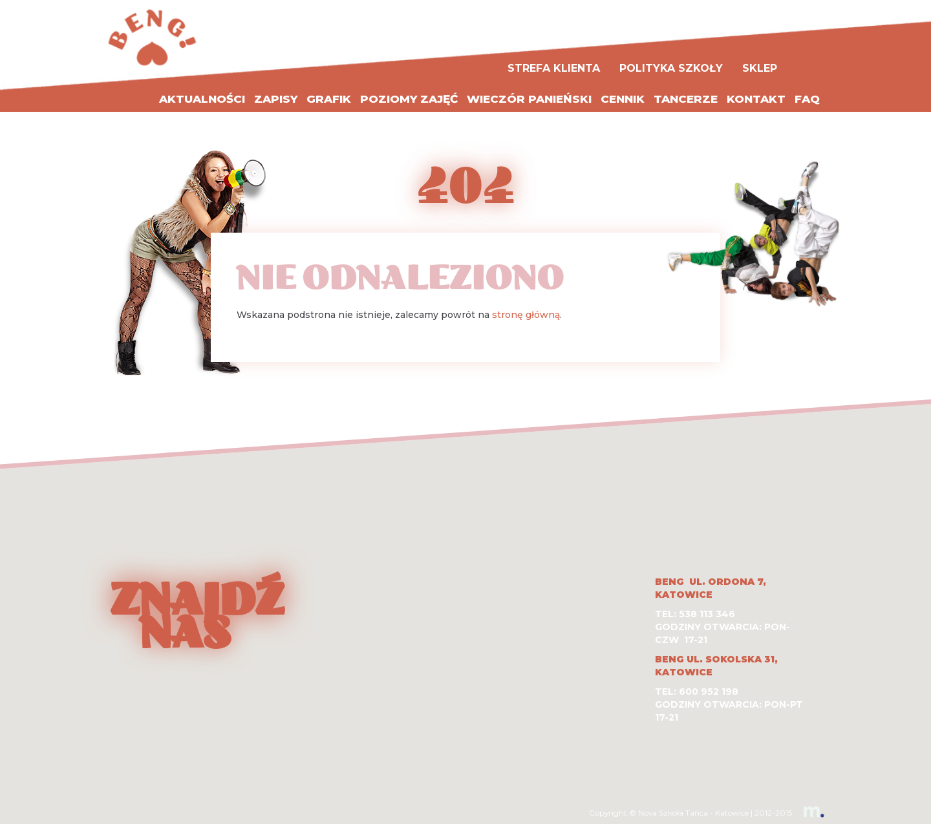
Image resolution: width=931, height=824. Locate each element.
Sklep (759, 68)
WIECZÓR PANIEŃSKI (529, 98)
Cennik (623, 98)
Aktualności (202, 98)
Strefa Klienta (554, 68)
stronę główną (526, 315)
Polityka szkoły (671, 68)
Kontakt (756, 98)
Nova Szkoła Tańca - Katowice (693, 813)
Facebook (810, 57)
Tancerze (686, 98)
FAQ (807, 98)
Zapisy (275, 98)
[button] (465, 598)
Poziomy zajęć (409, 98)
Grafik (328, 98)
